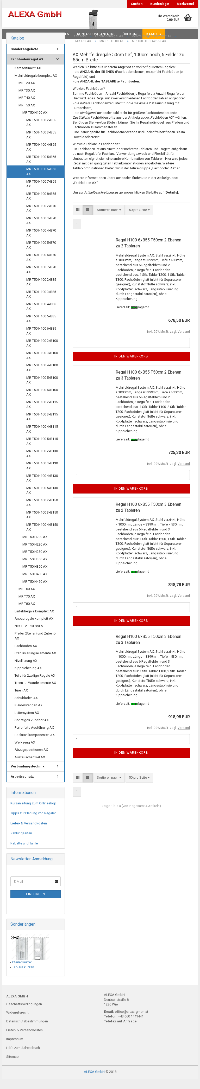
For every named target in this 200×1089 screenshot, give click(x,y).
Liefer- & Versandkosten (28, 834)
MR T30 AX (26, 101)
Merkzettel (185, 4)
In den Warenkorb (131, 367)
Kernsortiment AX (28, 78)
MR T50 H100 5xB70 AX (41, 255)
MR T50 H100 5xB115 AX (42, 451)
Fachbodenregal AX (27, 70)
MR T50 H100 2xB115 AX (42, 415)
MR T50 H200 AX (34, 547)
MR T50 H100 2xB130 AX (42, 463)
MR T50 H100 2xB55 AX (41, 133)
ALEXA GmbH (94, 1082)
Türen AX (21, 701)
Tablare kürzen (23, 977)
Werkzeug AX (25, 753)
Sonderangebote (24, 59)
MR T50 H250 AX (34, 562)
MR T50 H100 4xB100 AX (42, 378)
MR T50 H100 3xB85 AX (41, 304)
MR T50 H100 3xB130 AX (42, 476)
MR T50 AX (26, 116)
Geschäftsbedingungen (24, 1014)
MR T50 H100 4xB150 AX (42, 537)
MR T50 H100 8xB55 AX (41, 206)
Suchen (136, 4)
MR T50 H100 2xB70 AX (41, 218)
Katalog (153, 34)
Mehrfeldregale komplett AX (36, 86)
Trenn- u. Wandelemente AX (35, 693)
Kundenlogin (159, 4)
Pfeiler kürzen (22, 973)
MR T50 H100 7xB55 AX (41, 194)
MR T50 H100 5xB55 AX (41, 169)
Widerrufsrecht (17, 1023)
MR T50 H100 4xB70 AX (41, 243)
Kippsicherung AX (28, 678)
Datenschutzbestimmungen (27, 1032)
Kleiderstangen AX (28, 716)
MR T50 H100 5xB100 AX (42, 390)
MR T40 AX (26, 108)
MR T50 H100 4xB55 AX (41, 157)
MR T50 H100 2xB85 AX (41, 292)
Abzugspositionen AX (31, 760)
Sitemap (12, 1067)
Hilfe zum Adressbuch (23, 1058)
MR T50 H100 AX (34, 123)
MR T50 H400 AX (34, 584)
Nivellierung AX (26, 671)
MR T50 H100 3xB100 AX (42, 365)
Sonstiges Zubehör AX (32, 730)
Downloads (17, 34)
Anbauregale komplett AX (34, 629)
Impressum (14, 1049)
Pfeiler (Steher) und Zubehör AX (36, 646)
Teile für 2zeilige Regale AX (35, 686)
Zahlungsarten (21, 843)
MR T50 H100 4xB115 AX (42, 439)
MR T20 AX (26, 93)
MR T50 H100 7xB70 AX (41, 280)
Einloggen (35, 904)
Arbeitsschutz (22, 787)
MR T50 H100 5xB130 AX (42, 500)
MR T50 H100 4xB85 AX (41, 316)
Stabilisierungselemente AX (35, 663)
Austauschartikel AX (30, 768)
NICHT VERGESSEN (29, 636)
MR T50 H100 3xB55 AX (41, 145)
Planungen (59, 34)
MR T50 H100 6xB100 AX (42, 402)
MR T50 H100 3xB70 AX (41, 231)
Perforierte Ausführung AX (34, 738)
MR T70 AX (26, 607)
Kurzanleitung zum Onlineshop (33, 814)
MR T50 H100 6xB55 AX (41, 181)
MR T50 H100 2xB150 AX (42, 513)
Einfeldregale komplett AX (34, 622)
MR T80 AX (26, 614)
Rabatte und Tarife (24, 854)
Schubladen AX (26, 708)
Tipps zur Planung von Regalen (33, 823)
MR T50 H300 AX (34, 570)
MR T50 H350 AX (34, 577)
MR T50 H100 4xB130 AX (42, 488)
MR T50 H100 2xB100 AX (42, 353)
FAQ (39, 34)
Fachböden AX (26, 656)
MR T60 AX (26, 599)
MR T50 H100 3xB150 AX (42, 525)
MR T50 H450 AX (34, 592)
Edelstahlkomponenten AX (35, 745)
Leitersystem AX (27, 723)
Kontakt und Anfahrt (96, 34)
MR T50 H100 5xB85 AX (41, 329)
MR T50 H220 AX (34, 555)
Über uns (131, 34)
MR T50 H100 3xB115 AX (42, 427)
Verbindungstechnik (27, 777)
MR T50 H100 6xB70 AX (41, 267)
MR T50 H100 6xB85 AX (41, 341)
